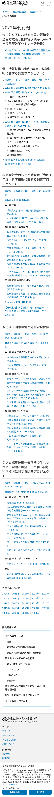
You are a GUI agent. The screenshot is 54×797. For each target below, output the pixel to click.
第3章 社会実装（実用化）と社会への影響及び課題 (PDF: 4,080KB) (27, 123)
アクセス (6, 730)
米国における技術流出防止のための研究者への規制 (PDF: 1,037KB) (28, 429)
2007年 (45, 608)
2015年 (15, 603)
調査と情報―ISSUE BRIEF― (19, 664)
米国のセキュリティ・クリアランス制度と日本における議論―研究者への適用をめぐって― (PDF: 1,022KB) (28, 419)
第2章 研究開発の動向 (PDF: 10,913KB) (25, 92)
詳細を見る (13, 784)
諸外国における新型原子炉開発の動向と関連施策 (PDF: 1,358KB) (28, 257)
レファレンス (13, 669)
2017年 (45, 598)
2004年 (25, 613)
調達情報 (6, 758)
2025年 (15, 593)
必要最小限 (15, 792)
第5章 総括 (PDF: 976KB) (18, 164)
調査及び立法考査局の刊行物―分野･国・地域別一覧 (26, 687)
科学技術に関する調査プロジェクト (23, 695)
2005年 (15, 613)
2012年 (45, 603)
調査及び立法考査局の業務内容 (21, 647)
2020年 (15, 598)
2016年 (6, 603)
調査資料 (34, 11)
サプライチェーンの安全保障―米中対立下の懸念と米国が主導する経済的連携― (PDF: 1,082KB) (29, 382)
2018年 (35, 598)
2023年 (35, 593)
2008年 (35, 608)
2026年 (6, 593)
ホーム (5, 11)
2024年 (25, 593)
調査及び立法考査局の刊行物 (20, 658)
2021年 (6, 598)
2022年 (45, 593)
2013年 (35, 603)
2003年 (35, 613)
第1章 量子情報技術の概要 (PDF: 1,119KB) (27, 88)
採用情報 (6, 753)
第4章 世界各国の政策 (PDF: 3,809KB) (25, 159)
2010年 (15, 608)
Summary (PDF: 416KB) (18, 302)
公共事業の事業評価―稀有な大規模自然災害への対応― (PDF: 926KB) (28, 404)
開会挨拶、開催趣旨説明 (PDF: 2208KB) (26, 491)
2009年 (25, 608)
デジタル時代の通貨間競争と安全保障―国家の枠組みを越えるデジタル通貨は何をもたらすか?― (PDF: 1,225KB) (28, 394)
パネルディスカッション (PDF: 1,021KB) (28, 564)
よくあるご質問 (9, 739)
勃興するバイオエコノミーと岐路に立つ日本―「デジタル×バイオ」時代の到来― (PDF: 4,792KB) (28, 518)
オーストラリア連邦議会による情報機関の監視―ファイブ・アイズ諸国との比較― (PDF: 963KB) (28, 447)
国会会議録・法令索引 (16, 701)
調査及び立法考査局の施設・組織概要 (24, 652)
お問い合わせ (8, 744)
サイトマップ (8, 735)
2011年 (6, 608)
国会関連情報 (19, 11)
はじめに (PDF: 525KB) (17, 199)
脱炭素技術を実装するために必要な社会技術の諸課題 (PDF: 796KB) (28, 295)
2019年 (25, 598)
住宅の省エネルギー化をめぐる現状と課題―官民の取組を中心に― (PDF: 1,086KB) (28, 273)
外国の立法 (12, 675)
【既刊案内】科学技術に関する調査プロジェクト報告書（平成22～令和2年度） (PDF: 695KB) (27, 311)
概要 (9, 641)
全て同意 (40, 792)
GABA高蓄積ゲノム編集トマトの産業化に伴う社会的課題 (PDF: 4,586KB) (29, 508)
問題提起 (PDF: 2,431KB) (20, 502)
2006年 (6, 613)
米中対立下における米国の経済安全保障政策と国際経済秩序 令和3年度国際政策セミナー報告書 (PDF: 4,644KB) (27, 54)
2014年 (25, 603)
